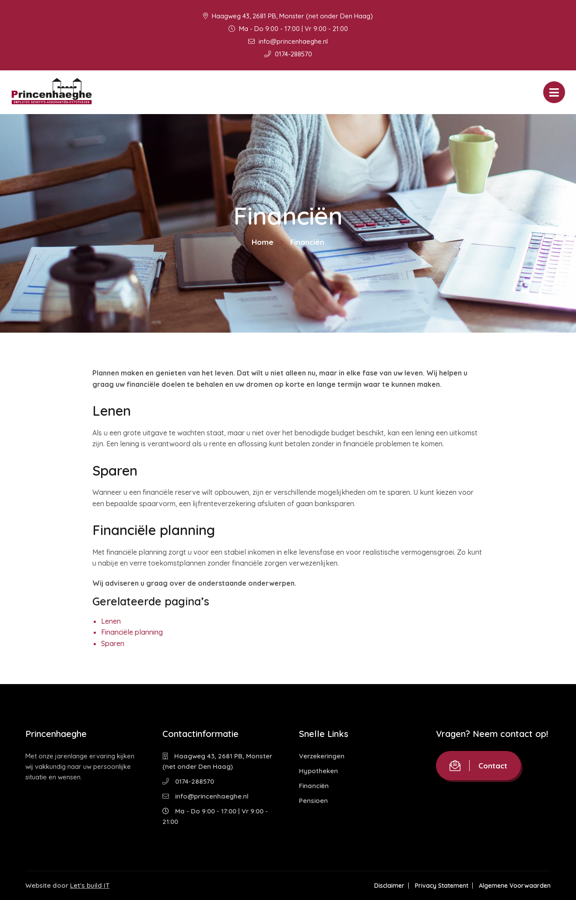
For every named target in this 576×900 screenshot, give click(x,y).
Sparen (112, 643)
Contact (478, 765)
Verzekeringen (321, 756)
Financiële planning (132, 632)
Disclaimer (389, 886)
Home (263, 242)
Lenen (111, 621)
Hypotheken (318, 771)
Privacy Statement (441, 886)
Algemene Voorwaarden (515, 886)
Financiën (314, 786)
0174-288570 (288, 54)
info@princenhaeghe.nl (288, 41)
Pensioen (313, 800)
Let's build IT (89, 885)
